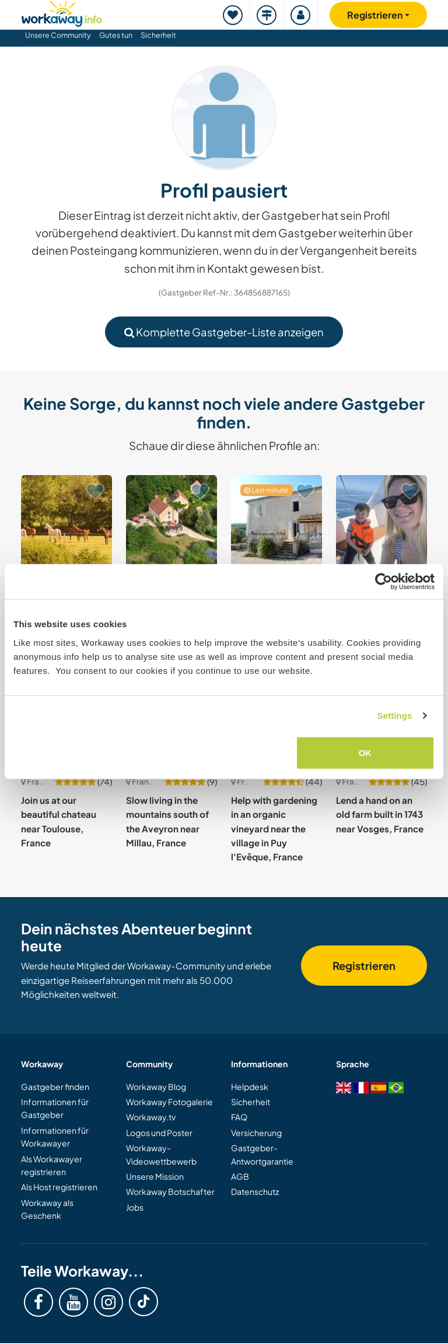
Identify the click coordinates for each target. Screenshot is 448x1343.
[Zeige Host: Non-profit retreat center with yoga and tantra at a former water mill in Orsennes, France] (171, 520)
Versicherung (256, 1132)
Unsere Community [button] (58, 35)
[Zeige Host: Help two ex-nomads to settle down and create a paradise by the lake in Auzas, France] (276, 520)
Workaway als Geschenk (47, 1209)
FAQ (239, 1117)
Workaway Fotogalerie (169, 1101)
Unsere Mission (155, 1176)
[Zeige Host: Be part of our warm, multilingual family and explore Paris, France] (381, 520)
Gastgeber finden (55, 1086)
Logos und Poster (159, 1132)
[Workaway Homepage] (62, 11)
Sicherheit (158, 35)
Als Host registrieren (59, 1187)
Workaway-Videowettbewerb (161, 1154)
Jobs (135, 1207)
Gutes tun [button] (115, 35)
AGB (240, 1176)
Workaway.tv (151, 1117)
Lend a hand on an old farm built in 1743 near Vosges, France (380, 814)
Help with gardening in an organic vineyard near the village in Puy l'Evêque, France (274, 828)
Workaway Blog (156, 1086)
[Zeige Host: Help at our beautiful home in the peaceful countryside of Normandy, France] (66, 520)
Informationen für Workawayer (55, 1136)
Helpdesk (249, 1086)
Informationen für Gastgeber (55, 1108)
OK (365, 752)
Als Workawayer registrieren (51, 1165)
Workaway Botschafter (170, 1191)
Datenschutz (255, 1191)
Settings (394, 715)
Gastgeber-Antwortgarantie (262, 1154)
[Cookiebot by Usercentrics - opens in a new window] (383, 581)
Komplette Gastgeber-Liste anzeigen (224, 332)
